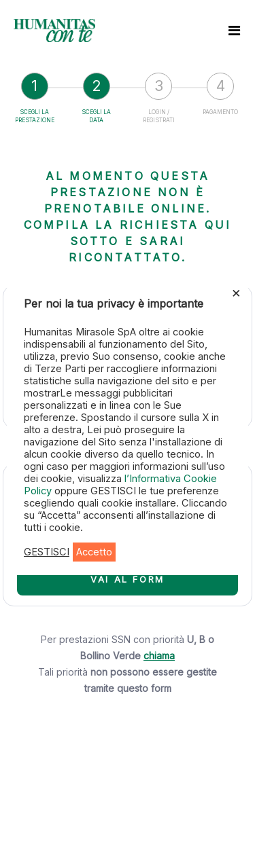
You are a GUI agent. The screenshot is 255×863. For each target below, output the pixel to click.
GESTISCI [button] (46, 552)
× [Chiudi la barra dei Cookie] (236, 291)
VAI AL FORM (127, 579)
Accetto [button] (94, 552)
